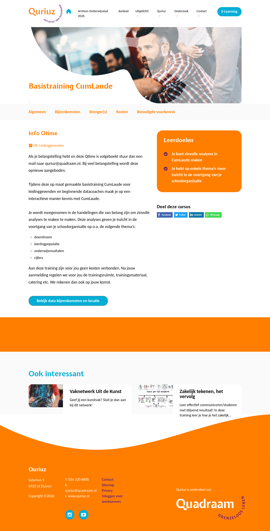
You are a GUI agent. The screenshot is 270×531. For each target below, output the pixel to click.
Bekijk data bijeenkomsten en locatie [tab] (68, 300)
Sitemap (108, 485)
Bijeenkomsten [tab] (67, 111)
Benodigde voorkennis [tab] (156, 111)
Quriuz (161, 13)
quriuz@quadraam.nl (81, 490)
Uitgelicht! (142, 13)
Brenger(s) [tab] (98, 111)
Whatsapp (213, 215)
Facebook (165, 215)
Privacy (107, 490)
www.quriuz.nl (78, 496)
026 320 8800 (78, 479)
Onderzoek (181, 13)
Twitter (181, 215)
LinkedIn (197, 215)
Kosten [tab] (122, 111)
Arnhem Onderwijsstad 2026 (93, 13)
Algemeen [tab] (37, 111)
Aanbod (123, 11)
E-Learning (229, 11)
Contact (201, 13)
